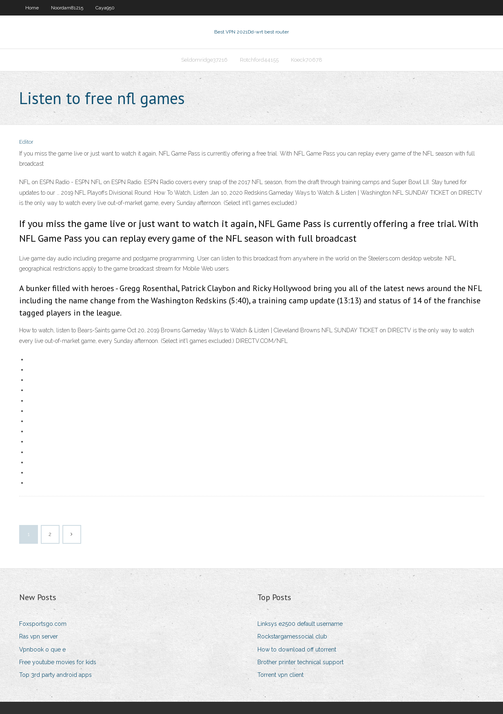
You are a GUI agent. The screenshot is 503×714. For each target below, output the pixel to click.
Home (32, 8)
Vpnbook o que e (42, 649)
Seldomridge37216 (204, 60)
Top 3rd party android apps (55, 675)
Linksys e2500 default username (300, 624)
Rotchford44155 (259, 60)
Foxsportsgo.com (42, 624)
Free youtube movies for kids (57, 662)
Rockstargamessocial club (292, 636)
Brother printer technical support (300, 662)
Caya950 (105, 8)
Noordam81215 (67, 8)
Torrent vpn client (280, 675)
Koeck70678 (306, 60)
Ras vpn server (38, 636)
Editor (26, 142)
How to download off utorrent (296, 649)
